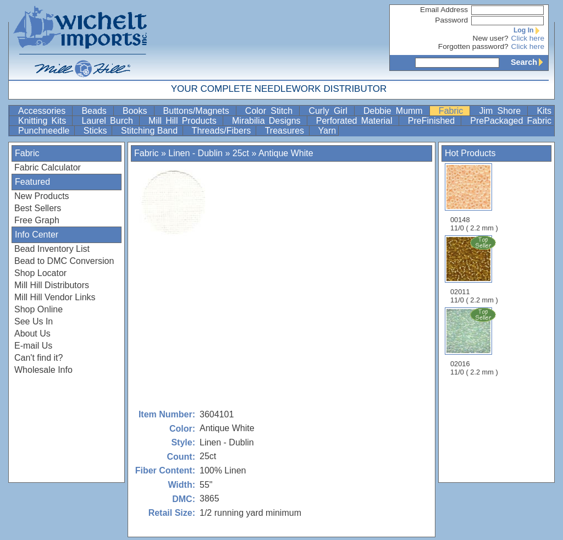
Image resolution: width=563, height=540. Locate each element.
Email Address (444, 9)
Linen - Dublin (195, 153)
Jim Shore (502, 110)
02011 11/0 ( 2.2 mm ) (475, 269)
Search (529, 62)
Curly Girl (330, 110)
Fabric (453, 110)
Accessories (44, 110)
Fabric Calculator (47, 167)
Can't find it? (38, 357)
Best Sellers (37, 208)
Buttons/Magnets (198, 110)
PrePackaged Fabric (510, 120)
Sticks (96, 130)
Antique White (285, 153)
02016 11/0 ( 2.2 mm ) (475, 341)
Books (137, 110)
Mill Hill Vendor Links (55, 297)
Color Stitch (271, 110)
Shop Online (38, 309)
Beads (96, 110)
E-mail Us (33, 345)
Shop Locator (40, 273)
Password (451, 20)
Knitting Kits (44, 120)
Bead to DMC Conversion (64, 261)
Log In (529, 30)
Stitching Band (150, 130)
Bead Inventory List (52, 249)
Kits (544, 110)
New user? (491, 38)
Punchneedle (45, 130)
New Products (41, 196)
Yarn (327, 130)
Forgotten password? (473, 46)
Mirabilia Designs (268, 120)
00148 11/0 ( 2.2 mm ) (474, 197)
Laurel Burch (109, 120)
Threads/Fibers (222, 130)
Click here (527, 38)
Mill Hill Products (184, 120)
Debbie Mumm (395, 110)
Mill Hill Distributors (51, 285)
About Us (32, 333)
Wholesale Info (43, 369)
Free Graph (36, 220)
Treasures (286, 130)
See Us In (33, 321)
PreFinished (433, 120)
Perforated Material (356, 120)
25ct (241, 153)
